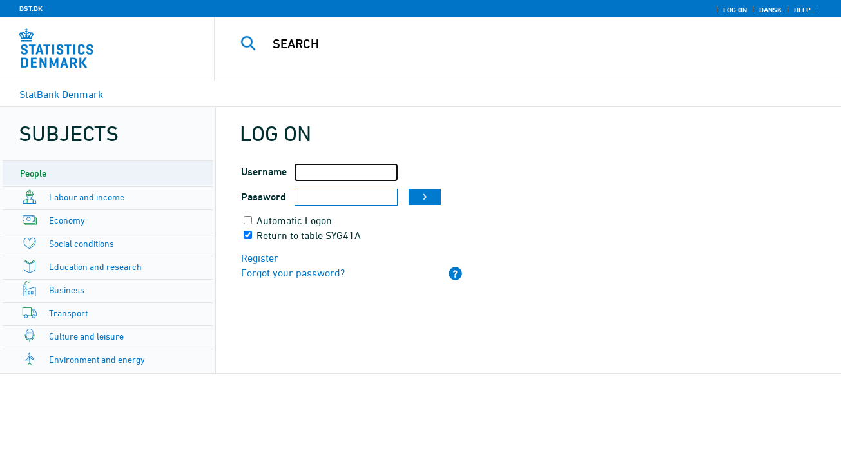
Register (259, 258)
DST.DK (31, 8)
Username (264, 172)
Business (66, 289)
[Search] (515, 44)
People (33, 173)
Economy (67, 220)
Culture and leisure (86, 336)
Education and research (95, 266)
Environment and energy (97, 359)
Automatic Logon (294, 220)
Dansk (770, 9)
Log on (735, 9)
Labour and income (86, 196)
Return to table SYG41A (308, 235)
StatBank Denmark (61, 94)
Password (263, 197)
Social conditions (81, 243)
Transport (68, 312)
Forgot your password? (293, 272)
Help (802, 9)
